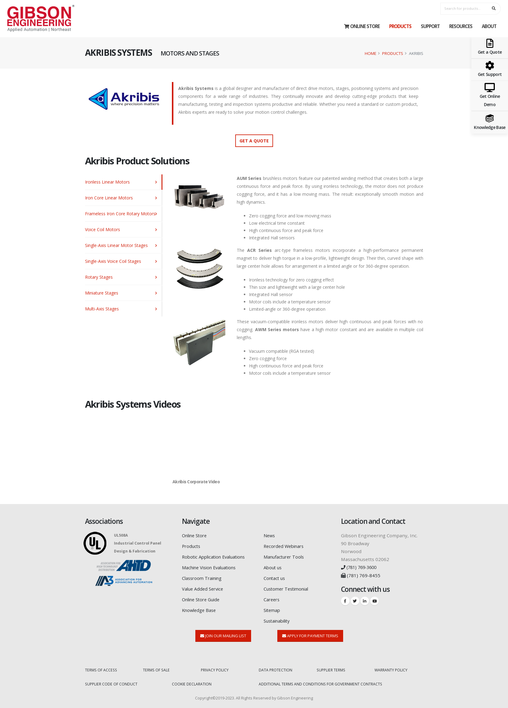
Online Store (362, 26)
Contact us (275, 577)
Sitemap (273, 608)
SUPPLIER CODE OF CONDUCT (112, 681)
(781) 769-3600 (360, 567)
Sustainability (278, 618)
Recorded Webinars (285, 546)
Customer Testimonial (288, 587)
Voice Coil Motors (102, 229)
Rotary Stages (99, 277)
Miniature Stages (101, 293)
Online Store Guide (203, 598)
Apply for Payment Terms (310, 633)
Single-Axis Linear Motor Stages (116, 245)
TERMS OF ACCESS (102, 667)
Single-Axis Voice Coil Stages (113, 261)
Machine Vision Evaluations (212, 566)
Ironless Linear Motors (107, 182)
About (489, 26)
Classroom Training (203, 577)
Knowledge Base (200, 608)
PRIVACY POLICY (215, 667)
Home (370, 53)
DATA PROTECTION (276, 667)
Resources (460, 26)
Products (400, 26)
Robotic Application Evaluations (216, 556)
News (270, 535)
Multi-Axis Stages (102, 309)
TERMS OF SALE (157, 667)
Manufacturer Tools (285, 556)
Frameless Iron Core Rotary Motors (120, 213)
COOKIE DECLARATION (192, 681)
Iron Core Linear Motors (109, 198)
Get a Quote (254, 141)
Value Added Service (204, 587)
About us (273, 566)
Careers (272, 598)
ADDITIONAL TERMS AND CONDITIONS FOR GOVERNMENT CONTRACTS (322, 681)
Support (430, 26)
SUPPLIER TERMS (332, 667)
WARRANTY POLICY (392, 667)
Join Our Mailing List (223, 633)
